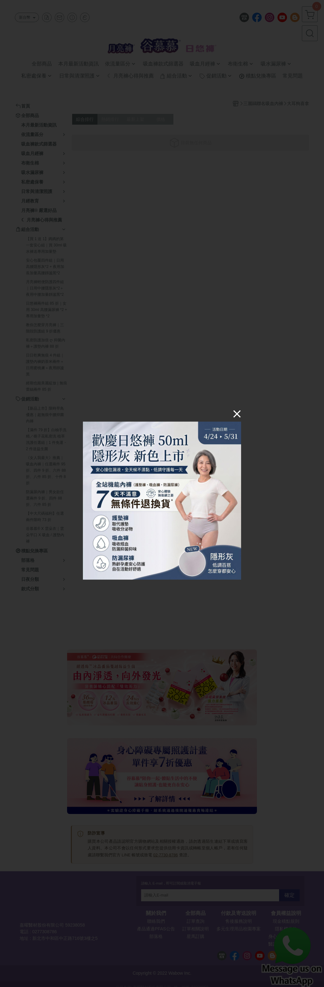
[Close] (237, 413)
